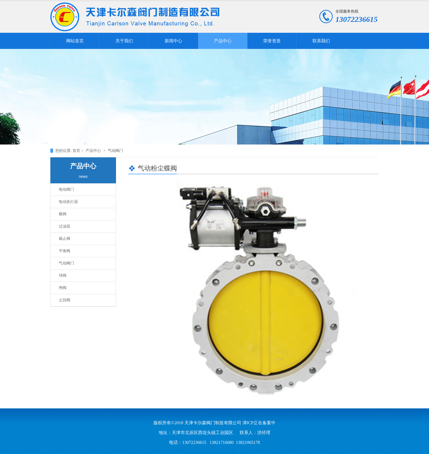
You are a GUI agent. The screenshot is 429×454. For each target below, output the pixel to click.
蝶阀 (62, 214)
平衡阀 (64, 251)
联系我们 (321, 41)
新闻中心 (173, 41)
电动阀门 (66, 189)
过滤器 (64, 226)
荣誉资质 (272, 41)
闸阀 (62, 288)
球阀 (62, 275)
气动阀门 (66, 263)
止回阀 (64, 300)
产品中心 (222, 41)
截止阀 (64, 239)
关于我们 (124, 41)
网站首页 (75, 41)
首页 (77, 151)
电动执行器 (68, 202)
